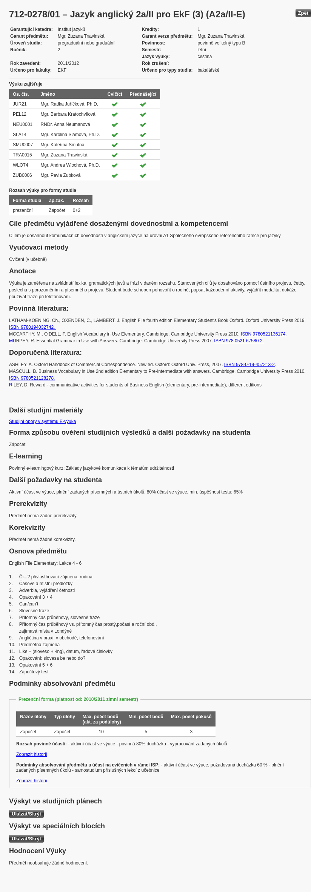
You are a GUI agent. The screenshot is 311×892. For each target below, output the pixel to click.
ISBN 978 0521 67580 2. (238, 340)
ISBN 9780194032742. (32, 327)
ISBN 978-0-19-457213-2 (249, 364)
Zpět (303, 13)
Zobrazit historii (31, 754)
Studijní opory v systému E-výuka (42, 421)
